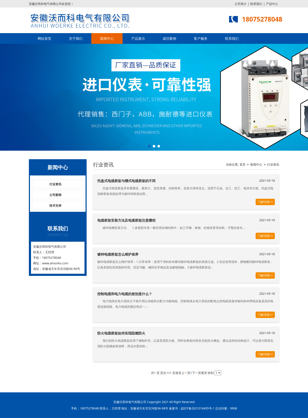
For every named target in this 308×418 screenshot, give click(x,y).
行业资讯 (55, 184)
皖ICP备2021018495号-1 (198, 408)
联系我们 (256, 4)
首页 (243, 164)
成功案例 (169, 38)
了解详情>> (265, 202)
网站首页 (44, 38)
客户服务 (200, 38)
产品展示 (138, 38)
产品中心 (272, 4)
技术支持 (55, 205)
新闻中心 (107, 38)
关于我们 (76, 38)
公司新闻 (55, 195)
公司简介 (241, 4)
